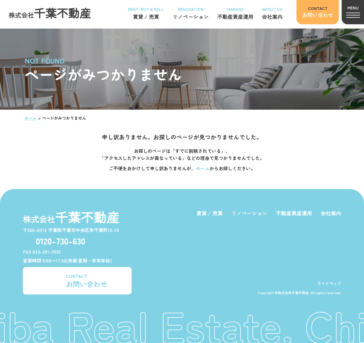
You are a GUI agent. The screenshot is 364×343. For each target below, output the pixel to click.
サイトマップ (329, 283)
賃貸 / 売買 (209, 213)
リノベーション (249, 213)
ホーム (31, 118)
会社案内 (331, 213)
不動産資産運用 (294, 213)
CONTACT (86, 280)
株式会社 (50, 13)
